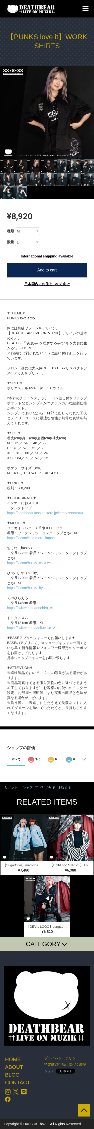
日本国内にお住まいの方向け (47, 284)
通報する (64, 788)
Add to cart (47, 270)
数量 (10, 242)
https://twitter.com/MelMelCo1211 (33, 628)
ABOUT (14, 1067)
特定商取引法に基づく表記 (65, 1065)
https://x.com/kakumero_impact (31, 538)
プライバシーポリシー (61, 1058)
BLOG (12, 1075)
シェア (27, 788)
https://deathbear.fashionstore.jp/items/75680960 (45, 513)
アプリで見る (45, 788)
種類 (10, 231)
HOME (13, 1059)
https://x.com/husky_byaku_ (28, 588)
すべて (16, 759)
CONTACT (17, 1082)
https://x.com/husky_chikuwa (29, 563)
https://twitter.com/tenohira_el (30, 608)
